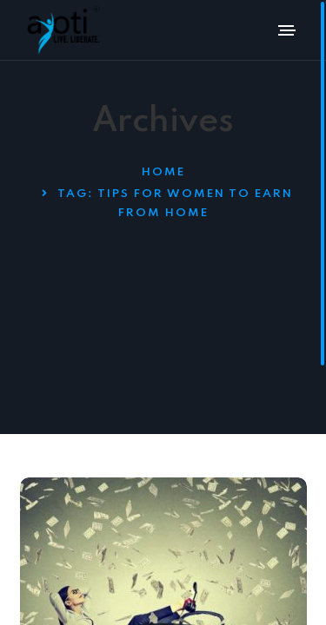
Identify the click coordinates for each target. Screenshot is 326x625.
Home (163, 172)
